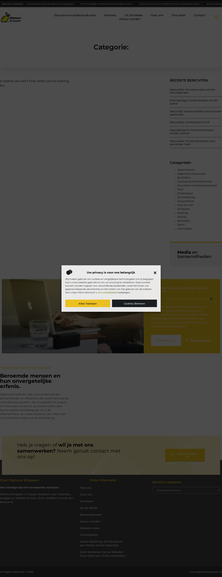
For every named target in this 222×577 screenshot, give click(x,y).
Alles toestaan (88, 303)
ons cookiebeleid (107, 292)
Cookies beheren (134, 303)
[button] (155, 273)
